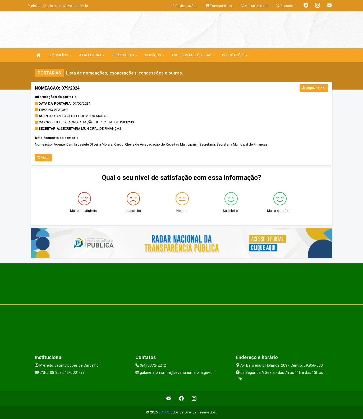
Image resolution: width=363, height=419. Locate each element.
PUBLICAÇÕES (234, 55)
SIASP (162, 412)
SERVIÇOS (154, 55)
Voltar (44, 158)
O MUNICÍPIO (59, 55)
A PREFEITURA (91, 55)
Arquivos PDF (313, 88)
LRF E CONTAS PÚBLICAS (193, 55)
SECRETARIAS (124, 55)
